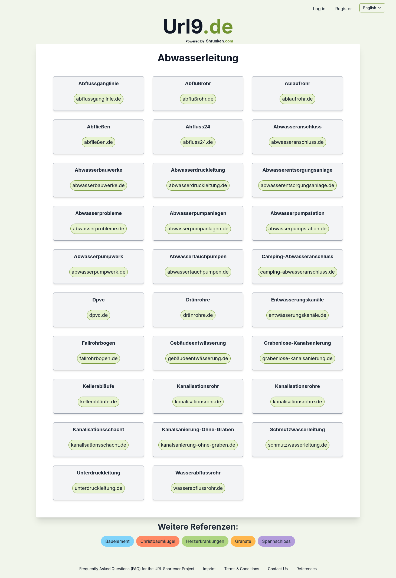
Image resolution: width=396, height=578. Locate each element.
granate (243, 541)
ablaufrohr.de (297, 99)
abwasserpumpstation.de (298, 228)
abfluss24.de (198, 142)
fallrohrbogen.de (99, 358)
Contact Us (278, 568)
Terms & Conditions (241, 568)
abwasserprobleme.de (98, 228)
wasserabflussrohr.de (198, 488)
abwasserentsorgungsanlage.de (297, 185)
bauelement (117, 541)
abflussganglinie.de (98, 99)
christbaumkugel (157, 541)
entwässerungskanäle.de (297, 315)
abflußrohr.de (197, 99)
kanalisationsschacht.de (98, 445)
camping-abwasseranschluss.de (297, 272)
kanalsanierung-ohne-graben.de (198, 445)
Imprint (209, 568)
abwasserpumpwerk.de (99, 272)
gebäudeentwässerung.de (198, 358)
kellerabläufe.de (98, 401)
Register (343, 8)
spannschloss (276, 541)
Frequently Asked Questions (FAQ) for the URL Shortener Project (136, 568)
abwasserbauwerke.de (99, 185)
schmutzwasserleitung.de (297, 445)
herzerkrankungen (205, 541)
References (306, 568)
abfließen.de (98, 142)
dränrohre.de (198, 315)
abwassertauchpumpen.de (197, 272)
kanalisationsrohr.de (198, 401)
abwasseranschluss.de (297, 142)
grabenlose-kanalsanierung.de (297, 358)
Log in (319, 8)
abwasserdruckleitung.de (198, 185)
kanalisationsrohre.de (297, 401)
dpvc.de (98, 315)
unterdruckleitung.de (99, 488)
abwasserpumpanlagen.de (198, 228)
